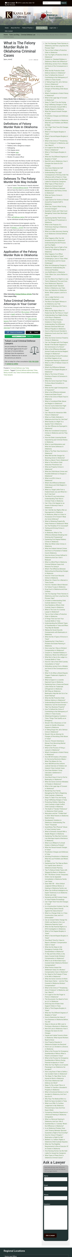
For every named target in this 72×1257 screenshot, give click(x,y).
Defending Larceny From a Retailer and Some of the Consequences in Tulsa (56, 66)
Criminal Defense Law (17, 368)
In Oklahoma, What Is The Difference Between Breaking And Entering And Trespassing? (56, 535)
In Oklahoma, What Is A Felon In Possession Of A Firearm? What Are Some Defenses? (55, 517)
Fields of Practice (27, 28)
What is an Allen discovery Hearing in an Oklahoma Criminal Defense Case (56, 234)
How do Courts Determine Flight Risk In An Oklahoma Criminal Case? (55, 408)
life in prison (25, 312)
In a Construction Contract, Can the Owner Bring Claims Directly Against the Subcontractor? (56, 908)
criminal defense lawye (20, 188)
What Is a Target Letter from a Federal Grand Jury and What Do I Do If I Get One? (56, 492)
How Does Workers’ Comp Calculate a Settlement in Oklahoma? (53, 773)
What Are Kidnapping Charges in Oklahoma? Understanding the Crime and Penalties (55, 267)
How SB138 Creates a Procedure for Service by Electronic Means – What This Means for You (56, 759)
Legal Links (53, 28)
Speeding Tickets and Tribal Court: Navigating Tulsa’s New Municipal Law (56, 213)
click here (7, 328)
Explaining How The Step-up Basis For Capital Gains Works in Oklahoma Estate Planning (56, 865)
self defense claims (18, 217)
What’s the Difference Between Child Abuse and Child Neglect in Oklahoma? (56, 485)
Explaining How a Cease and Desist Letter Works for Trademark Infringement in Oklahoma (56, 686)
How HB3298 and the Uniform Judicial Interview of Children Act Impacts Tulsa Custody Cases (56, 766)
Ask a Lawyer (10, 3)
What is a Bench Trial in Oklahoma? (56, 460)
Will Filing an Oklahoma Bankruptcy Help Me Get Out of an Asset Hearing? (56, 693)
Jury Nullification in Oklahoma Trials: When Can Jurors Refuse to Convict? (56, 274)
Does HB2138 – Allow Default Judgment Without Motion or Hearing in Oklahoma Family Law (56, 886)
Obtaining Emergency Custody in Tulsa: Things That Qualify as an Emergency (55, 718)
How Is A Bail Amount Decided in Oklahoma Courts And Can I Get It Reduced (56, 333)
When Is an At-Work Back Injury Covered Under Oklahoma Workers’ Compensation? (56, 963)
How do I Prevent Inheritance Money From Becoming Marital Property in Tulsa (55, 743)
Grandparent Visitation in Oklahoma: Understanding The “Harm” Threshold (55, 822)
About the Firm (15, 28)
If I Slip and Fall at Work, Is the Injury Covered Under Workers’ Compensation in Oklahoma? (55, 956)
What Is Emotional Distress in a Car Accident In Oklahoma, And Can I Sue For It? (56, 1094)
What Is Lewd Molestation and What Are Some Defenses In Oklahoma (55, 446)
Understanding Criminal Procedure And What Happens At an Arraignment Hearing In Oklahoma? (56, 358)
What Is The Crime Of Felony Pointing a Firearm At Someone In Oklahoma (56, 376)
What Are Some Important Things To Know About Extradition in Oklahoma (56, 383)
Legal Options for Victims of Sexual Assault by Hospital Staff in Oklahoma (56, 202)
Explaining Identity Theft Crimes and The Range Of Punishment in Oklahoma (56, 220)
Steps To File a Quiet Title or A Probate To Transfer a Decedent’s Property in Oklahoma (56, 1087)
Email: (55, 1186)
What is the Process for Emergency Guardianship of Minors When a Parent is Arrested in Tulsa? (56, 1053)
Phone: (55, 1196)
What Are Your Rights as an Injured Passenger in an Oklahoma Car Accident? (56, 1067)
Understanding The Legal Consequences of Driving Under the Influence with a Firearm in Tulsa (56, 175)
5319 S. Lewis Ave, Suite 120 (25, 3)
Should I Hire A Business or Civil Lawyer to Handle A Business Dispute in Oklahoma (55, 725)
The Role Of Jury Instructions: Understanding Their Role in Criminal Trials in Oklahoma (55, 498)
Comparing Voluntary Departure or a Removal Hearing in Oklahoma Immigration (56, 1114)
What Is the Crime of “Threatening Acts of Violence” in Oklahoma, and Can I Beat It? (56, 143)
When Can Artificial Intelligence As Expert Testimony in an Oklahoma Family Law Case (56, 893)
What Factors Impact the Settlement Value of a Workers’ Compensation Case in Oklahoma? (56, 970)
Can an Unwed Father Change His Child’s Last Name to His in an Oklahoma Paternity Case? (56, 922)
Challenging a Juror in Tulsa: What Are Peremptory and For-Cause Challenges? (56, 261)
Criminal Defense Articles (23, 294)
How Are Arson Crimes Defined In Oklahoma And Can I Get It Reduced (56, 557)
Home (7, 28)
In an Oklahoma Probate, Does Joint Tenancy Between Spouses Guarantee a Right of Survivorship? (56, 1130)
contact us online (12, 364)
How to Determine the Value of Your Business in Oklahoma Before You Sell (56, 1019)
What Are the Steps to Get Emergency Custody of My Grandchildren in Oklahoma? (54, 949)
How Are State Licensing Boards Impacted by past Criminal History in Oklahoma (56, 440)
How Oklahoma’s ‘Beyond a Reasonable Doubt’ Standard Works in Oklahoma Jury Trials (55, 286)
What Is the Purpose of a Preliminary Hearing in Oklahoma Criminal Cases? (56, 227)
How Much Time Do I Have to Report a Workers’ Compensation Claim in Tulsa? (56, 942)
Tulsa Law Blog (41, 28)
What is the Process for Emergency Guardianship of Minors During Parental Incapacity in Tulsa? (56, 1060)
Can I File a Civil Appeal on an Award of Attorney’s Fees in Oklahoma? (54, 505)
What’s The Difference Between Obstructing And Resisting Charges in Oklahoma (56, 571)
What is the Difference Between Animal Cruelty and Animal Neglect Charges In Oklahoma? (56, 351)
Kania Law (36, 59)
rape (17, 152)
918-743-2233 (10, 5)
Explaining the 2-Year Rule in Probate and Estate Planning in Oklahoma (55, 643)
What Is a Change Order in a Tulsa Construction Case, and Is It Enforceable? (56, 915)
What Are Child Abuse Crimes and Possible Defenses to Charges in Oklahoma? (56, 474)
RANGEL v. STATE (17, 228)
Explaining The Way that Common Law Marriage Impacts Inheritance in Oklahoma (56, 838)
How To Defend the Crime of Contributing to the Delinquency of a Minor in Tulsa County (56, 77)
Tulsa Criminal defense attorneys (27, 372)
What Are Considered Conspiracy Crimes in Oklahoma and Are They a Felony (56, 433)
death (13, 314)
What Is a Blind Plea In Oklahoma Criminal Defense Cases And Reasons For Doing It (56, 564)
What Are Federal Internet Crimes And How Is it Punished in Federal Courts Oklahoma (56, 551)
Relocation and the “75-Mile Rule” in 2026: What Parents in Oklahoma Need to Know (56, 816)
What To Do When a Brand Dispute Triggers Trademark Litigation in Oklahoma (56, 675)
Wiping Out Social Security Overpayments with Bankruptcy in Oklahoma (56, 632)
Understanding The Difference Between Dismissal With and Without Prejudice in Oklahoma (55, 326)
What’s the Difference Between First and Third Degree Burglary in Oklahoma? (56, 369)
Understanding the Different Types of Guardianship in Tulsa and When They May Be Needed (56, 625)
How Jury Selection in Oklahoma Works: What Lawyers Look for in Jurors (56, 292)
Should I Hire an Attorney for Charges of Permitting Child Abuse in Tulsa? (56, 89)
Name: (55, 1177)
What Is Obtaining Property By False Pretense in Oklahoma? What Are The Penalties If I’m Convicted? (56, 523)
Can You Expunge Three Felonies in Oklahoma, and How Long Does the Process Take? (56, 46)
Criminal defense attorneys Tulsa (26, 370)
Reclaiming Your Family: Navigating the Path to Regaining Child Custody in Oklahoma (56, 793)
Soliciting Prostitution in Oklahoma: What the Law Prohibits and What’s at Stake (56, 123)
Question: (55, 1217)
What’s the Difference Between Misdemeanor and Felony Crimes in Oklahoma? (56, 190)
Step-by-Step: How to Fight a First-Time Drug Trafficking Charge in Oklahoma (56, 249)
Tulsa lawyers (8, 375)
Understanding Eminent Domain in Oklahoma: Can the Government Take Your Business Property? (56, 705)
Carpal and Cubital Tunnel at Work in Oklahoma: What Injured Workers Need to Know (56, 1037)
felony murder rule (10, 372)
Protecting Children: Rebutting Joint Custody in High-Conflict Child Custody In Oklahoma (55, 804)
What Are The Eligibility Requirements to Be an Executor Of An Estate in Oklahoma (56, 1146)
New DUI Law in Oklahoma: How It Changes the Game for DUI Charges (56, 163)
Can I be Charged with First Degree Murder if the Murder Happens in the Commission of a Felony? (56, 344)
